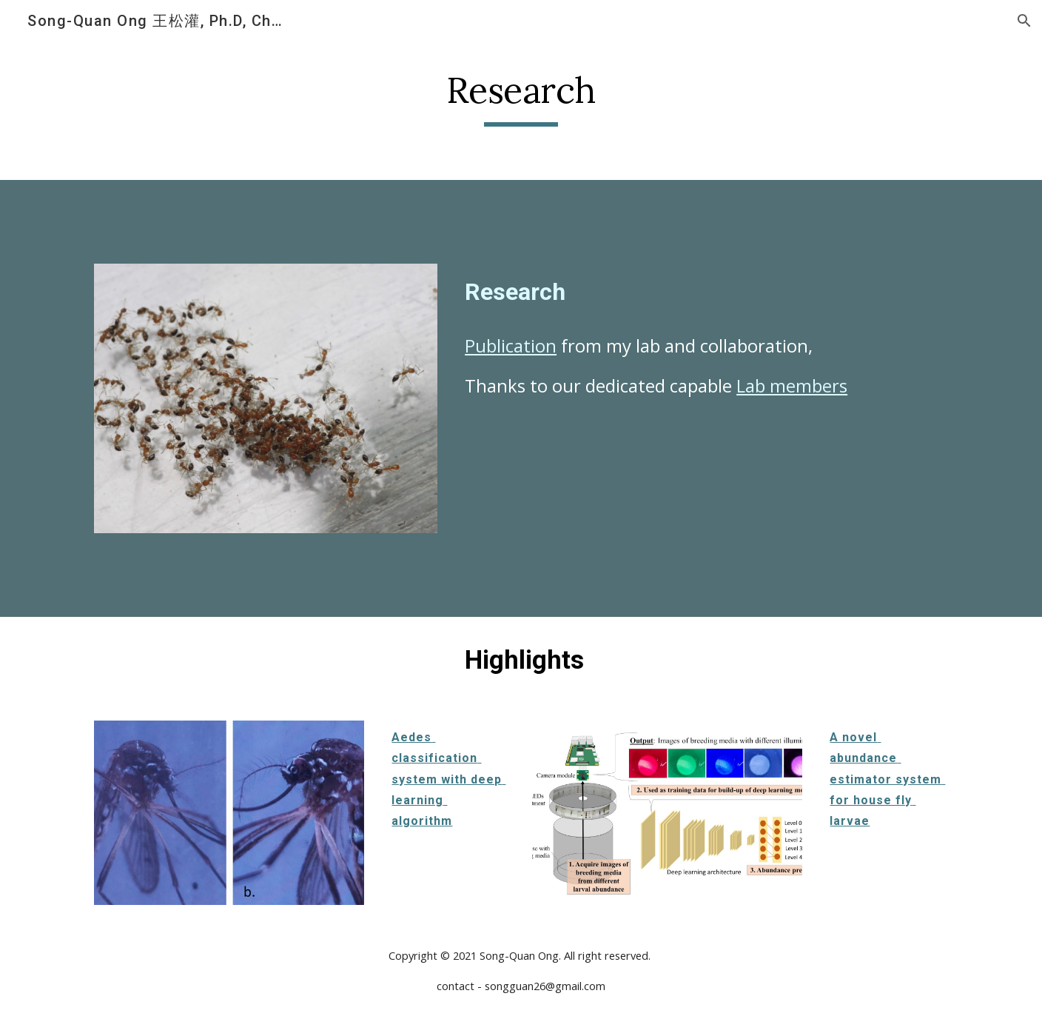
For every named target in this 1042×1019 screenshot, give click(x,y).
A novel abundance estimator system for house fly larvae (887, 779)
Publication (511, 345)
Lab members (791, 385)
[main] (521, 97)
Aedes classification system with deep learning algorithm (448, 779)
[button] (1024, 21)
